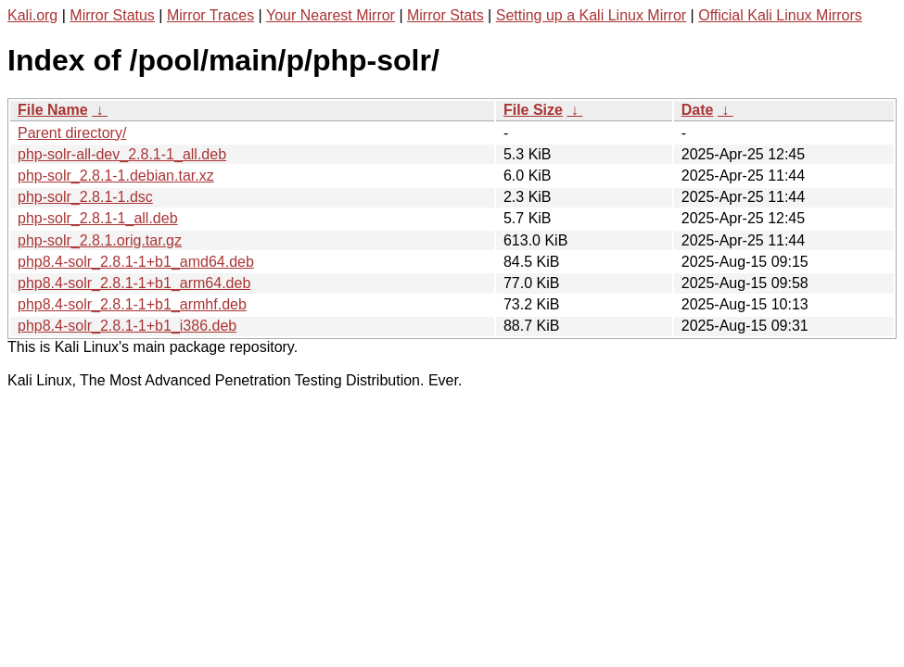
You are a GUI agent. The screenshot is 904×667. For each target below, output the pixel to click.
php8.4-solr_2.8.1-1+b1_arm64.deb (134, 283)
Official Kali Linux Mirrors (780, 15)
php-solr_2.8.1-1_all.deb (98, 218)
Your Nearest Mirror (330, 15)
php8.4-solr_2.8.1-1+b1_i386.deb (127, 326)
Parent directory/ (72, 133)
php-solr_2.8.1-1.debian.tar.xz (116, 175)
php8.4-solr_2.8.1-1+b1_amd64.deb (136, 262)
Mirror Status (112, 15)
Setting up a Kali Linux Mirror (591, 15)
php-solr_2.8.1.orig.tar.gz (100, 240)
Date (697, 110)
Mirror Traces (210, 15)
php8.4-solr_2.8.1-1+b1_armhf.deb (132, 304)
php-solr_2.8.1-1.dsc (85, 197)
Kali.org (32, 15)
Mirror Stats (445, 15)
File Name (53, 110)
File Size (533, 110)
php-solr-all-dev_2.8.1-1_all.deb (122, 154)
